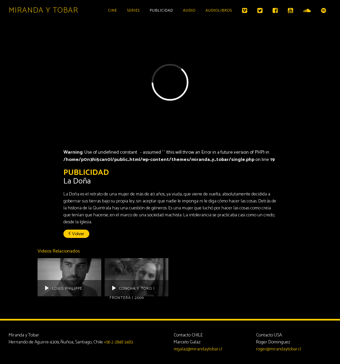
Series (133, 10)
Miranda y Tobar (43, 10)
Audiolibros (219, 10)
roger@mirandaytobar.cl (278, 349)
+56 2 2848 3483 (118, 342)
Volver (76, 234)
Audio (189, 10)
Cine (112, 10)
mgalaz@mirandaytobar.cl (198, 349)
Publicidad (161, 10)
